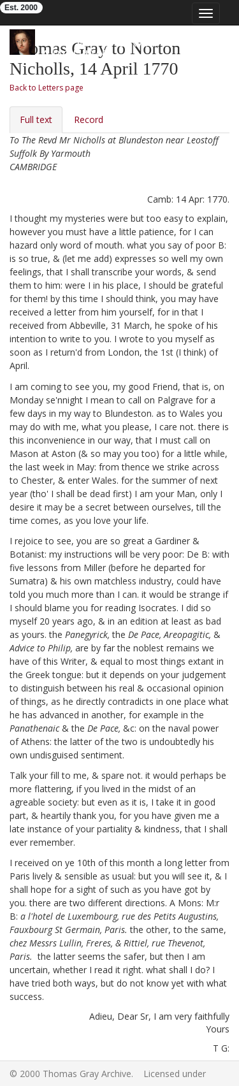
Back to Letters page (46, 87)
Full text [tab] (36, 119)
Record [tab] (88, 119)
